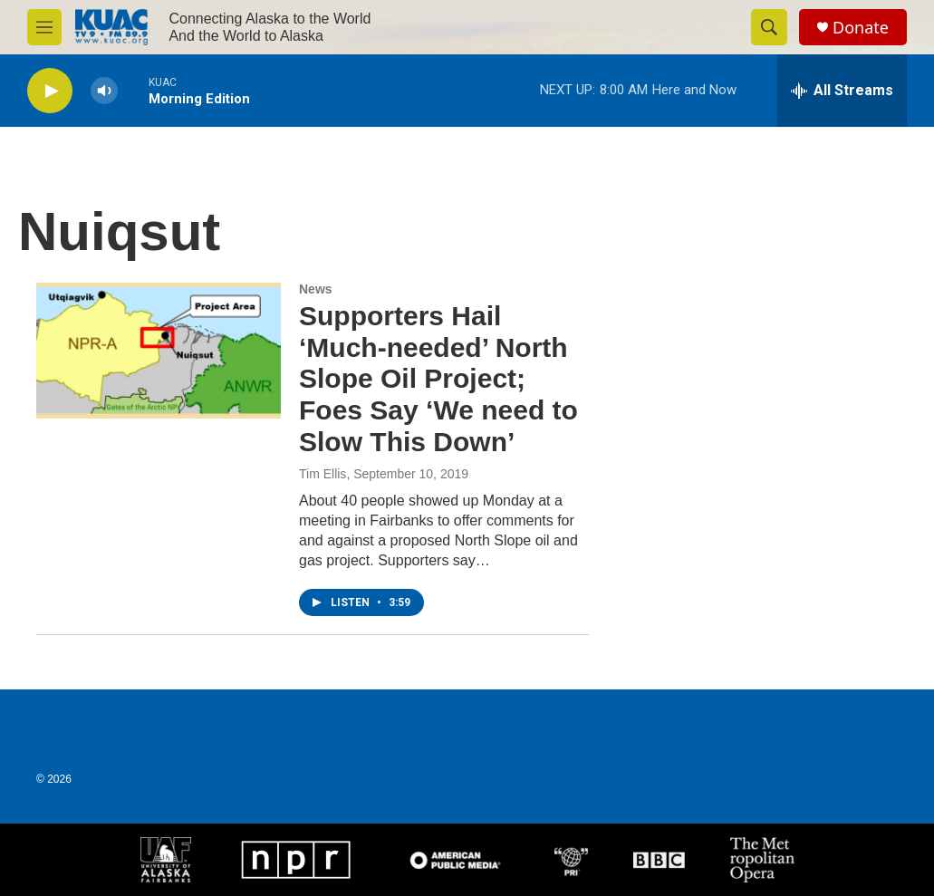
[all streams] (842, 90)
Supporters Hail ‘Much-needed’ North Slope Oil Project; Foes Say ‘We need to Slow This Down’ (438, 379)
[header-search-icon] (769, 27)
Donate (861, 27)
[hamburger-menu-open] (44, 27)
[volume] (104, 91)
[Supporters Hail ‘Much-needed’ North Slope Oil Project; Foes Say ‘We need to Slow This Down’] (158, 351)
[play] (49, 91)
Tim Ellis (322, 474)
